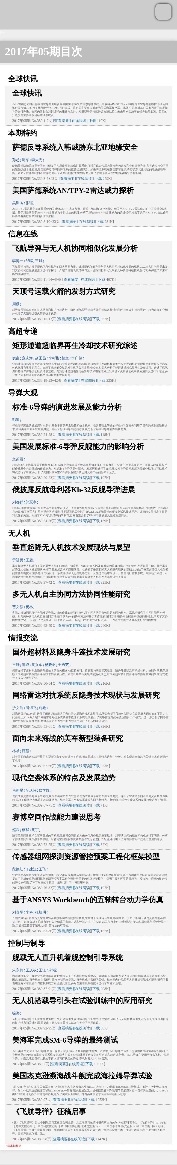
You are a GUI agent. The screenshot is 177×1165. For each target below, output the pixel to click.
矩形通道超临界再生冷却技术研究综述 (75, 345)
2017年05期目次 (43, 51)
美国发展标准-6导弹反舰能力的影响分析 (78, 446)
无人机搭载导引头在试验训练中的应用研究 (82, 1000)
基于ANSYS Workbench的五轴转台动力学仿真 (87, 900)
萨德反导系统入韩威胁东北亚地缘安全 (75, 147)
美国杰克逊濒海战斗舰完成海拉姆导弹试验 (82, 1076)
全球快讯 (27, 93)
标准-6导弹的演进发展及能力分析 (67, 407)
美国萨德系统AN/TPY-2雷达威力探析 (73, 190)
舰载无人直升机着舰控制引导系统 (67, 957)
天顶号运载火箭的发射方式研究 (63, 291)
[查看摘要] (61, 121)
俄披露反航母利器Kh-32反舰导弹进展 (73, 489)
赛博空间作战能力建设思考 (56, 817)
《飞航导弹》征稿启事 (49, 1111)
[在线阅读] (79, 121)
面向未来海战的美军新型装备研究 (67, 738)
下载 (92, 121)
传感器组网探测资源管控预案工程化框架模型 (86, 856)
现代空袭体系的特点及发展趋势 (63, 778)
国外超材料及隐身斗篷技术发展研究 (71, 652)
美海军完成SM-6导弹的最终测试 (65, 1040)
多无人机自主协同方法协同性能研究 (71, 594)
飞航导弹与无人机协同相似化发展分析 (75, 248)
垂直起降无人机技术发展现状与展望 (71, 547)
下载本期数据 (13, 1145)
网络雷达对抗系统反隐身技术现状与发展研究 (86, 695)
